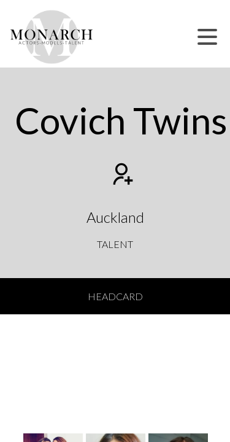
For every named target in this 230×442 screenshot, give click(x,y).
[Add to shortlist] (121, 175)
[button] (207, 37)
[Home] (52, 37)
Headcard (115, 296)
